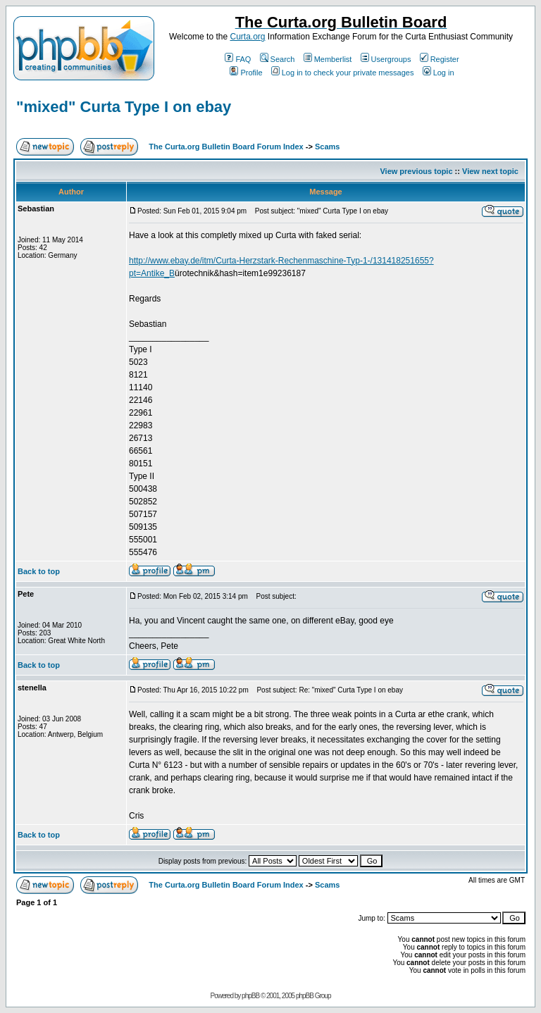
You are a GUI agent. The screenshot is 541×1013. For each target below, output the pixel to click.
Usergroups (386, 59)
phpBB (250, 996)
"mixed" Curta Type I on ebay (123, 107)
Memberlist (328, 59)
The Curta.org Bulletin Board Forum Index (226, 146)
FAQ (238, 59)
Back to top (39, 571)
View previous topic (416, 171)
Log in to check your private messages (342, 72)
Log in (438, 72)
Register (439, 59)
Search (277, 59)
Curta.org (247, 37)
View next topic (490, 171)
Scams (327, 146)
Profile (246, 72)
